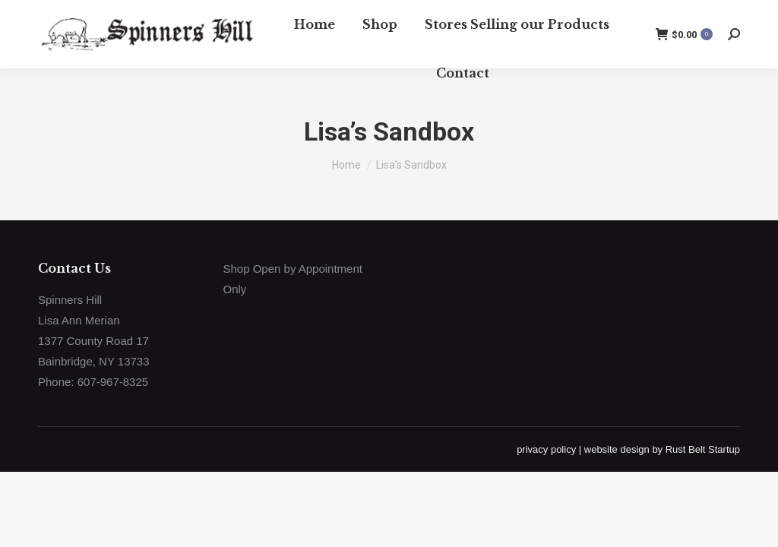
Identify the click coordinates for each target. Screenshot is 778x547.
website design (617, 449)
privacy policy (546, 449)
